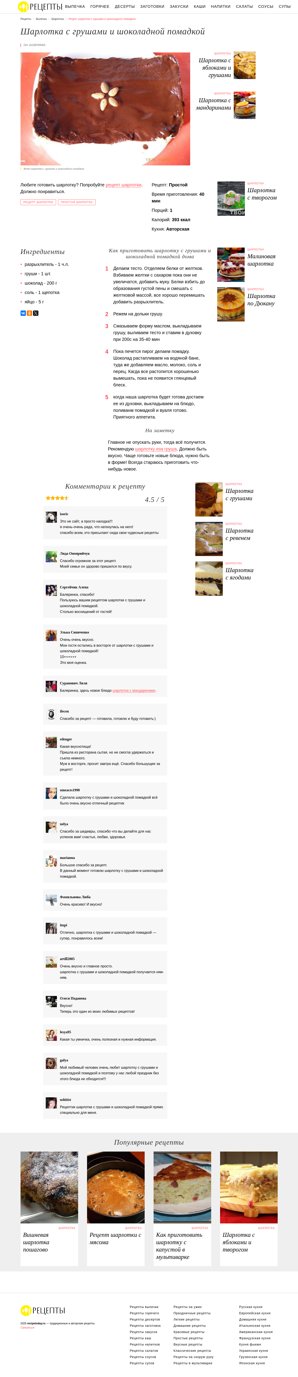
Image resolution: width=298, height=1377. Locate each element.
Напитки (221, 6)
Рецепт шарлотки (38, 202)
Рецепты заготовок (145, 1325)
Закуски (179, 6)
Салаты (244, 6)
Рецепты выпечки (144, 1307)
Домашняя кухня (253, 1319)
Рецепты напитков (145, 1344)
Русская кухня (251, 1307)
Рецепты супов (142, 1363)
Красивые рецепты (189, 1332)
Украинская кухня (253, 1350)
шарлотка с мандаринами (134, 690)
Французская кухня (255, 1338)
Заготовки (152, 6)
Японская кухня (252, 1363)
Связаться (27, 1327)
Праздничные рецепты (192, 1313)
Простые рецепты (188, 1338)
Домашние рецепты (190, 1325)
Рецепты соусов (143, 1357)
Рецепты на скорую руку (194, 1357)
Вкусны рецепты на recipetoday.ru (40, 6)
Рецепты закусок (144, 1332)
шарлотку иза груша (156, 448)
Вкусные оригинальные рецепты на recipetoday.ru (43, 1310)
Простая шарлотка (77, 202)
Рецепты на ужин (188, 1307)
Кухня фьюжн (250, 1344)
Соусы (265, 6)
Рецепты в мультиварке (193, 1363)
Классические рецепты (192, 1350)
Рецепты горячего (144, 1313)
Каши (200, 6)
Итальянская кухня (255, 1325)
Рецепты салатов (144, 1350)
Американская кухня (256, 1332)
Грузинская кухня (253, 1357)
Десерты (125, 6)
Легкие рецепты (187, 1319)
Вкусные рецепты (188, 1344)
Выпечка (75, 6)
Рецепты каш (141, 1338)
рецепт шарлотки (123, 184)
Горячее (100, 6)
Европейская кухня (255, 1313)
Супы (285, 6)
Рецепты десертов (145, 1319)
